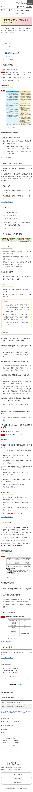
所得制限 (7, 56)
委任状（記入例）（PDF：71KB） (16, 434)
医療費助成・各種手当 (22, 711)
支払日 (7, 49)
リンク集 (5, 729)
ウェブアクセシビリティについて (11, 721)
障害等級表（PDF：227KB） (14, 72)
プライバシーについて (8, 725)
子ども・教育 (8, 711)
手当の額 (7, 46)
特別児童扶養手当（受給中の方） (12, 702)
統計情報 (16, 745)
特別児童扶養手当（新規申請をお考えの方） (15, 706)
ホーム (2, 711)
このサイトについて (8, 718)
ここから (28, 178)
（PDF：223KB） (19, 108)
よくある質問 (9, 59)
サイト (4, 732)
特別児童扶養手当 (9, 697)
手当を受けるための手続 (12, 53)
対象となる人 (9, 43)
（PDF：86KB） (19, 566)
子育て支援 (14, 711)
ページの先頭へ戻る (7, 157)
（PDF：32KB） (19, 627)
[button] (18, 2)
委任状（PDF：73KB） (12, 431)
